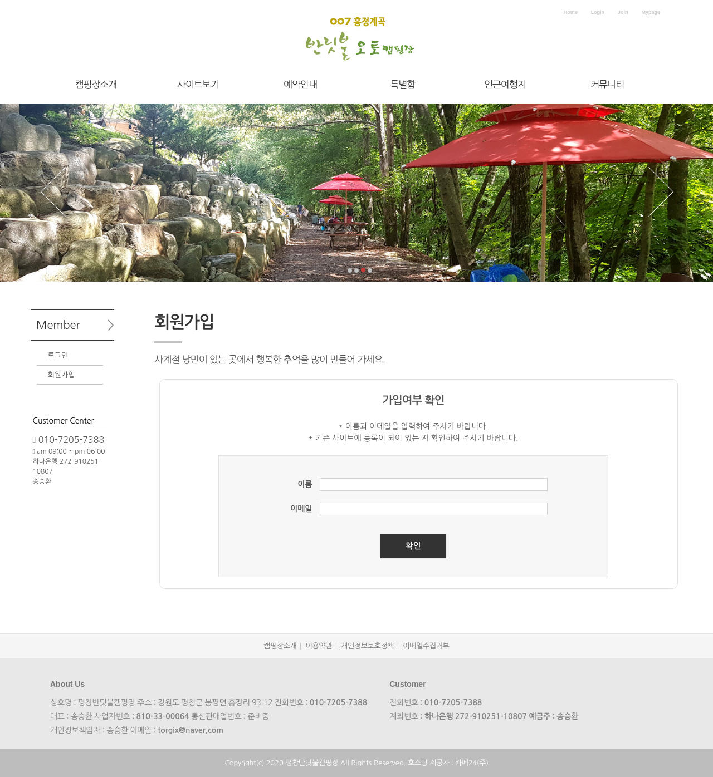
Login (598, 12)
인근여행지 (505, 84)
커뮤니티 (607, 84)
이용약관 (318, 646)
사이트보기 (198, 84)
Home (571, 12)
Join (623, 12)
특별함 (402, 84)
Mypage (650, 12)
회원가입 (61, 374)
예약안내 (300, 84)
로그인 (58, 355)
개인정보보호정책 (367, 646)
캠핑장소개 (95, 84)
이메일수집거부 (426, 646)
